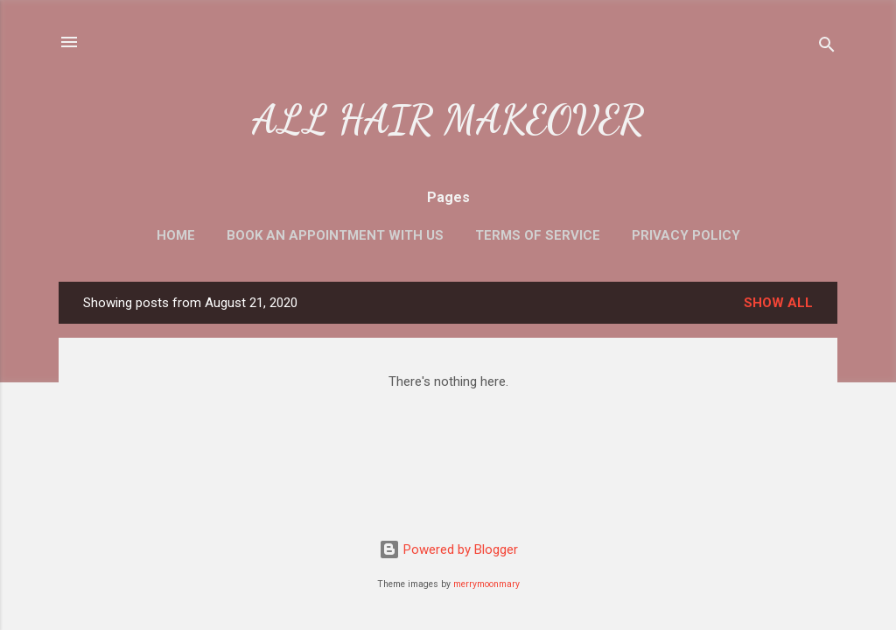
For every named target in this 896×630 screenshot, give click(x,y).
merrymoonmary (486, 584)
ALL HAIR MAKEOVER (448, 120)
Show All (778, 303)
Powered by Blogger (448, 549)
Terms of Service (537, 235)
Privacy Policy (686, 235)
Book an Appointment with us (335, 235)
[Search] (826, 47)
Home (176, 235)
